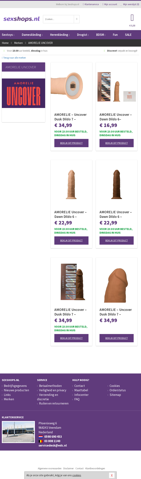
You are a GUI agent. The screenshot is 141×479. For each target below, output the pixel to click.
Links (7, 395)
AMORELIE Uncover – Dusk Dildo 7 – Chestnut (70, 312)
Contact (79, 386)
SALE (128, 35)
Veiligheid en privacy (52, 390)
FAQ (76, 399)
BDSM (100, 35)
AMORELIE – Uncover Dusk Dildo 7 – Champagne (70, 116)
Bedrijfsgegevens (15, 386)
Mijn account (109, 4)
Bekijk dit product (71, 143)
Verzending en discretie (47, 397)
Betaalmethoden (50, 386)
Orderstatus (118, 390)
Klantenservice (91, 4)
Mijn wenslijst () (130, 4)
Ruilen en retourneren (53, 403)
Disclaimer (68, 468)
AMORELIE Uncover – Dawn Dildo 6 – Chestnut (116, 214)
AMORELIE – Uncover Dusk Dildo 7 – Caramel (116, 312)
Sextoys (8, 35)
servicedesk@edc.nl (53, 445)
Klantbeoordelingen (95, 468)
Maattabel (81, 390)
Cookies (115, 386)
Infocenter (81, 395)
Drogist (83, 35)
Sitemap (115, 395)
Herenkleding (60, 35)
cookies (76, 475)
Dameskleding (32, 35)
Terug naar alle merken (14, 57)
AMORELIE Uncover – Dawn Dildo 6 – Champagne (70, 214)
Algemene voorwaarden (50, 468)
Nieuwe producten (16, 390)
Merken (9, 399)
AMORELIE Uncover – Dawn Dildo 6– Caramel (116, 116)
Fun (115, 35)
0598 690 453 (50, 437)
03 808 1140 (49, 441)
